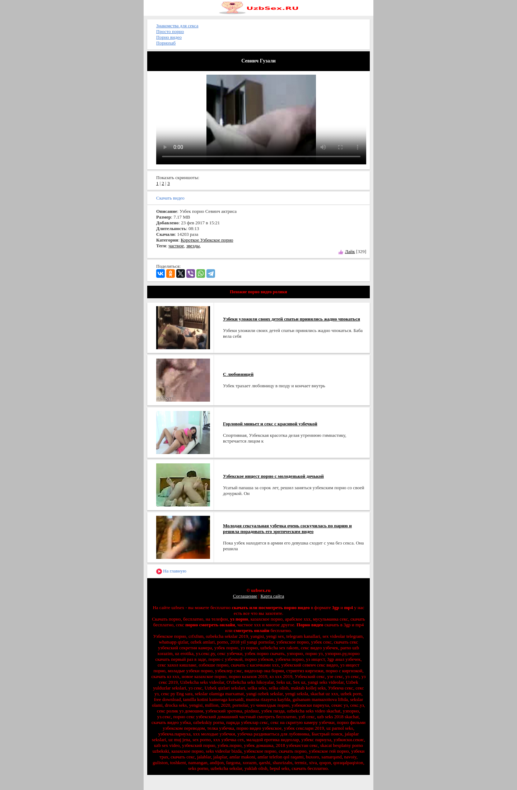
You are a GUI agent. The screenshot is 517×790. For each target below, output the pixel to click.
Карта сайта (272, 596)
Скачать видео (170, 198)
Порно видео (169, 37)
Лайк (350, 251)
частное (176, 245)
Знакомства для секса (177, 25)
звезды (193, 245)
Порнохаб (166, 43)
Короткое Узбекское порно (207, 240)
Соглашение (245, 596)
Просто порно (170, 31)
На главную (171, 571)
